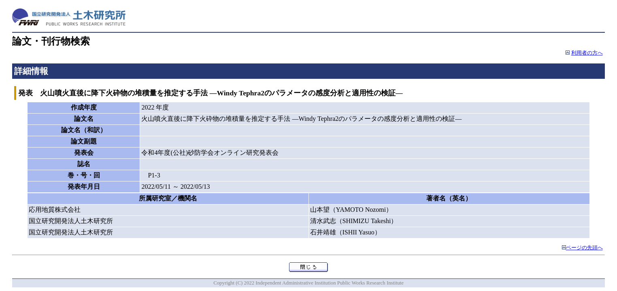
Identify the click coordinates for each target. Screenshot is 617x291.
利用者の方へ (587, 53)
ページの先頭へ (584, 248)
